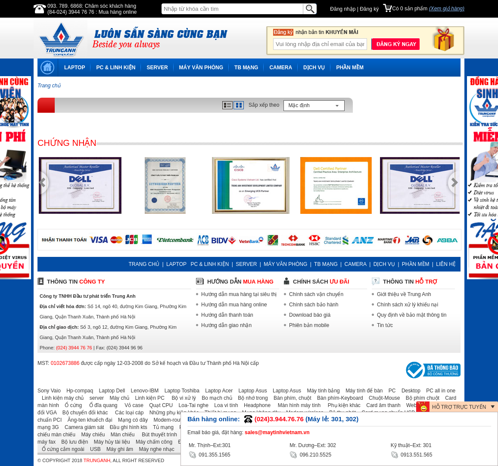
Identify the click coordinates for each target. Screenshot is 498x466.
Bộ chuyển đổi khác (83, 413)
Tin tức (385, 325)
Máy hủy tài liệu (110, 442)
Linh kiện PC (147, 398)
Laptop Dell (110, 391)
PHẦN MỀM (350, 68)
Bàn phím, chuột (290, 398)
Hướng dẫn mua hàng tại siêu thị (239, 294)
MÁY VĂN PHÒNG (201, 68)
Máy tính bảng (320, 391)
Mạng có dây (131, 420)
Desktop (408, 391)
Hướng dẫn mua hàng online (234, 305)
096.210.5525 (310, 454)
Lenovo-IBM (143, 391)
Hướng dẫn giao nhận (226, 325)
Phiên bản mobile (309, 325)
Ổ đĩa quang (100, 405)
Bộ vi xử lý (181, 398)
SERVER (157, 68)
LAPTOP (74, 68)
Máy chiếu (91, 435)
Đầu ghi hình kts (126, 427)
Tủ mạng (161, 427)
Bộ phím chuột (420, 398)
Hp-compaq (77, 391)
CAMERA (280, 68)
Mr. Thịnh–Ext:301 (210, 445)
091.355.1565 (209, 454)
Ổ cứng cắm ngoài (60, 449)
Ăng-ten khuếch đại (87, 420)
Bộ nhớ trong (250, 398)
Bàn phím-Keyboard (338, 398)
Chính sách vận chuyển (316, 294)
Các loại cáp (126, 413)
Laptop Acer (217, 391)
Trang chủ (48, 86)
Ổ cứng (71, 405)
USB (93, 449)
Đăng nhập (342, 9)
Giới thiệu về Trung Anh (404, 294)
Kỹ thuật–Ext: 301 (411, 445)
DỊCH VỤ (314, 68)
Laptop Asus (250, 391)
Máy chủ (117, 398)
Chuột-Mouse (382, 398)
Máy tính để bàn (362, 391)
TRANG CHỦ (143, 264)
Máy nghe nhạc (154, 449)
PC (390, 391)
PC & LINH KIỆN (115, 68)
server (94, 398)
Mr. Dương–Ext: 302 (312, 445)
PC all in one (438, 391)
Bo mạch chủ (214, 398)
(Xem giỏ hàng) (446, 9)
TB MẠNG (246, 68)
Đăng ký (369, 9)
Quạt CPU (159, 405)
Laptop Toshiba (179, 391)
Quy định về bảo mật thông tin (411, 315)
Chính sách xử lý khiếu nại (407, 305)
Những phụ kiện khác (172, 413)
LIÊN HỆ (446, 264)
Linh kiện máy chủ (60, 398)
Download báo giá (309, 315)
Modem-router (167, 420)
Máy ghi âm (117, 449)
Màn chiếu (120, 435)
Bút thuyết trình (156, 435)
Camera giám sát (82, 427)
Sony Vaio (49, 391)
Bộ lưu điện (72, 442)
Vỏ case (131, 405)
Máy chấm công (151, 442)
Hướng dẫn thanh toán (227, 315)
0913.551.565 (412, 454)
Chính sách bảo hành (313, 305)
